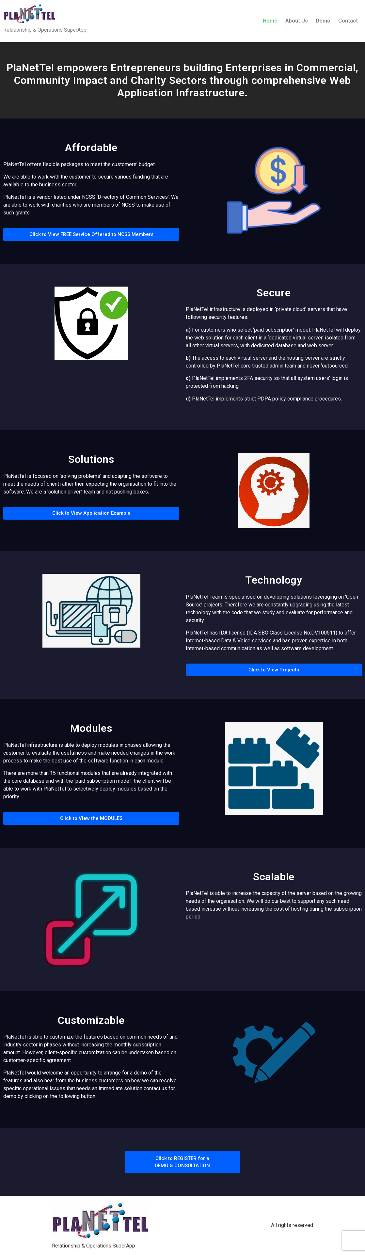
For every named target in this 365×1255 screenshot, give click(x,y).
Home (270, 21)
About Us (296, 21)
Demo (323, 21)
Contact (348, 21)
